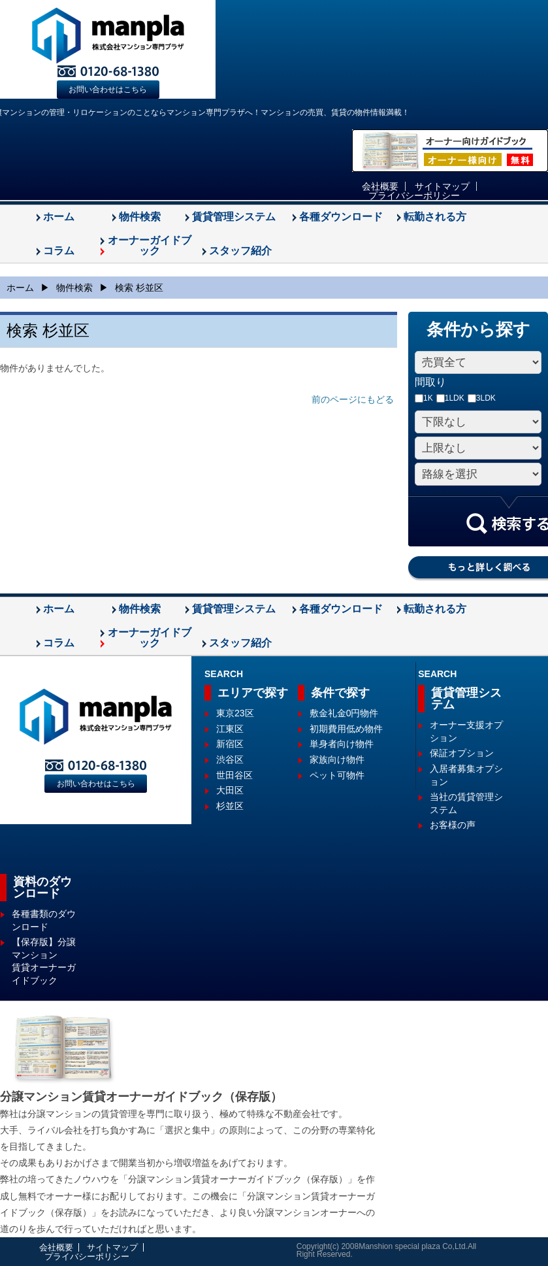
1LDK (450, 398)
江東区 (230, 729)
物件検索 (140, 217)
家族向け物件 (337, 759)
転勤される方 (435, 217)
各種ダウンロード (341, 217)
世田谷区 (234, 775)
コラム (58, 251)
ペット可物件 (337, 775)
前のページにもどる (353, 399)
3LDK (482, 398)
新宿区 (230, 744)
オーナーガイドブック (149, 245)
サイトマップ (442, 186)
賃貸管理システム (234, 217)
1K (424, 398)
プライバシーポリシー (414, 195)
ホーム (58, 217)
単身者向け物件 (342, 744)
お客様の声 (452, 825)
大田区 (230, 790)
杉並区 (230, 806)
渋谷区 (230, 759)
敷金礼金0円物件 (344, 713)
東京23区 (235, 713)
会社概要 (380, 186)
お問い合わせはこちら (108, 89)
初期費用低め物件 (346, 729)
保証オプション (462, 753)
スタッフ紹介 (240, 251)
